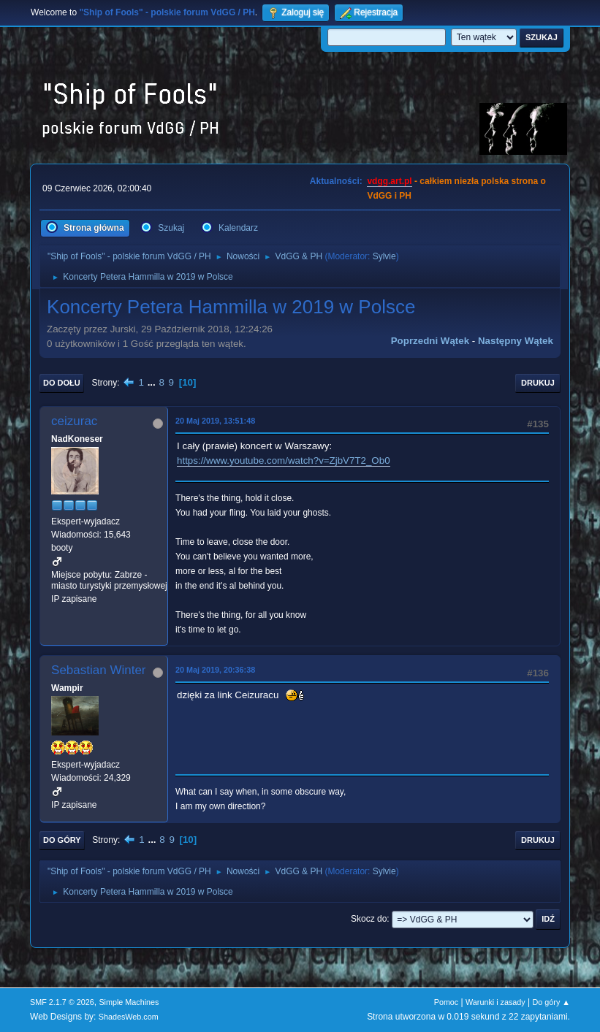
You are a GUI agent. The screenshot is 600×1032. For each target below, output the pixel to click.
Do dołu (61, 382)
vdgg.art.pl (389, 181)
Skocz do (369, 919)
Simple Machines (129, 1002)
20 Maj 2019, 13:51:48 (215, 420)
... (153, 382)
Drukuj (538, 382)
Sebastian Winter (98, 670)
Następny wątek (515, 340)
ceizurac (74, 421)
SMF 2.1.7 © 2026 (62, 1002)
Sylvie (384, 256)
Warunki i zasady (495, 1002)
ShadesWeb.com (129, 1016)
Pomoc (446, 1002)
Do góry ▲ (551, 1002)
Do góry (62, 840)
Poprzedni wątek (430, 340)
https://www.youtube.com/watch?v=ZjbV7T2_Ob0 (283, 460)
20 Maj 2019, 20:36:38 (215, 669)
